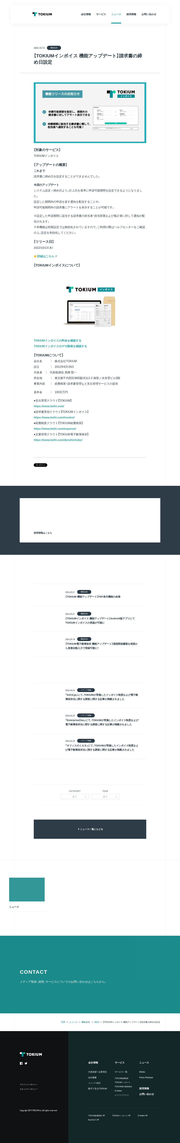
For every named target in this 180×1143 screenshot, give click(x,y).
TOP (63, 1022)
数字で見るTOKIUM (97, 1088)
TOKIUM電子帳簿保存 (123, 1087)
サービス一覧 (121, 1072)
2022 (96, 1022)
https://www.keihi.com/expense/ (55, 428)
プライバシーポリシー (28, 1084)
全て (74, 796)
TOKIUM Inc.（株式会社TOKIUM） (42, 14)
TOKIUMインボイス (122, 1082)
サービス (120, 1062)
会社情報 (93, 1062)
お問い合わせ (146, 1094)
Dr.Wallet (118, 1091)
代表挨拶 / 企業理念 (97, 1072)
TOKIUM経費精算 (122, 1078)
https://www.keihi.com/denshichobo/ (58, 439)
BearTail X (92, 1120)
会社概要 (92, 1077)
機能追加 (86, 1022)
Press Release (146, 1077)
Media (142, 1072)
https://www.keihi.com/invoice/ (54, 417)
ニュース (73, 1022)
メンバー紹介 (94, 1083)
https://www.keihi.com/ (49, 406)
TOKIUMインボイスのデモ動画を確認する (60, 346)
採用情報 (144, 1088)
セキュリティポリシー (28, 1089)
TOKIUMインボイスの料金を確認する (57, 340)
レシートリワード (122, 1095)
